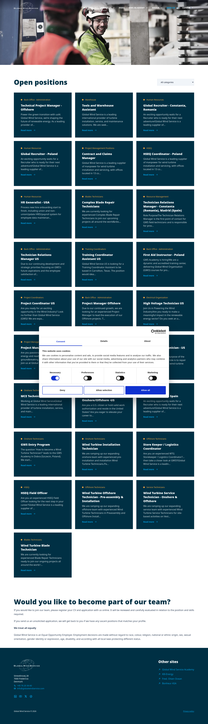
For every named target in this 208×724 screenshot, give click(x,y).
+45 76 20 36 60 (24, 685)
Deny (62, 390)
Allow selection (104, 390)
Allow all (145, 390)
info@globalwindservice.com (30, 688)
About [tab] (147, 341)
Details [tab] (104, 341)
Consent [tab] (60, 341)
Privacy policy (188, 711)
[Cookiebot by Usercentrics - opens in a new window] (153, 331)
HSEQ (122, 7)
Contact (187, 7)
